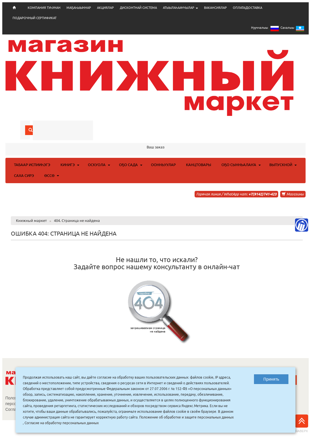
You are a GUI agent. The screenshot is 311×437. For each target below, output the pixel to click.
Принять (271, 379)
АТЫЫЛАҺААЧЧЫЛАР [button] (180, 7)
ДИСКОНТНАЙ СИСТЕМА (138, 7)
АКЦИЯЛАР (105, 7)
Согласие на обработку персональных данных (62, 423)
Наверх (301, 423)
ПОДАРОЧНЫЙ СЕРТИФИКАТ (34, 18)
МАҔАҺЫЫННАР (78, 7)
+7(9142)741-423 (262, 194)
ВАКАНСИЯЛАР (215, 7)
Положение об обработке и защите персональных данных (186, 417)
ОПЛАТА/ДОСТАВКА (247, 7)
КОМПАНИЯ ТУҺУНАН (44, 7)
